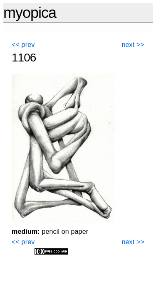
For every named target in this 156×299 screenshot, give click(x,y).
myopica (29, 12)
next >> (133, 44)
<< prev (23, 44)
